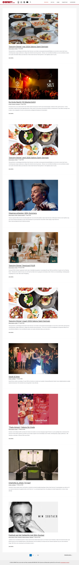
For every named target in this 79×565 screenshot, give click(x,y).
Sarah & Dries (14, 377)
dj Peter (16, 48)
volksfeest (33, 537)
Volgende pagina (67, 555)
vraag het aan (65, 2)
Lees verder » (11, 57)
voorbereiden (73, 2)
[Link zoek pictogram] (30, 2)
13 (37, 555)
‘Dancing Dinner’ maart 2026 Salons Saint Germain (29, 321)
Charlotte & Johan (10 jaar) (20, 483)
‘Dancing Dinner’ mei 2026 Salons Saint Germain (28, 47)
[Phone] (18, 2)
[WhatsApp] (21, 2)
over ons (54, 2)
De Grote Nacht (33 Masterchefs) (22, 102)
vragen (59, 2)
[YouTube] (27, 2)
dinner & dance (12, 48)
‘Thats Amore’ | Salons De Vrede (22, 427)
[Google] (24, 2)
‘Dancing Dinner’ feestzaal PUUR (22, 265)
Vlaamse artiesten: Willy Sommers (23, 213)
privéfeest (14, 378)
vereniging (18, 104)
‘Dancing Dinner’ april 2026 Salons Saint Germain (29, 158)
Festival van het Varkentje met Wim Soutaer (26, 535)
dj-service (49, 2)
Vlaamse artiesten (22, 215)
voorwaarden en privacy (65, 562)
